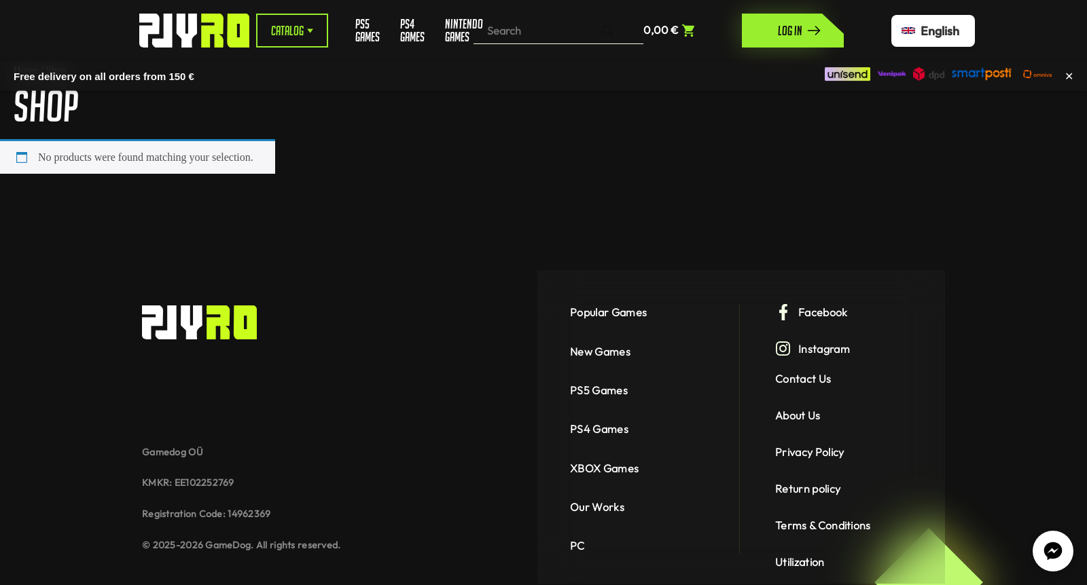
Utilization (800, 562)
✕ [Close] (1069, 75)
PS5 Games (367, 30)
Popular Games (608, 312)
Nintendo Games (459, 30)
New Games (600, 351)
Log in (800, 30)
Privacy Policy (809, 452)
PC (577, 545)
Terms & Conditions (823, 525)
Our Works (597, 507)
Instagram (812, 349)
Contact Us (803, 378)
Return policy (807, 488)
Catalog (292, 30)
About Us (798, 415)
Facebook (811, 312)
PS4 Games (412, 30)
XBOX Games (604, 468)
